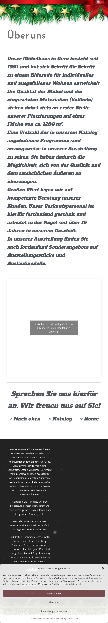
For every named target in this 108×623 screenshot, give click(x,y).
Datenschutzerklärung (56, 618)
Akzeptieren (54, 593)
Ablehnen (54, 602)
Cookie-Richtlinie (37, 618)
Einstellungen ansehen (54, 611)
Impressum (73, 618)
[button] (103, 568)
